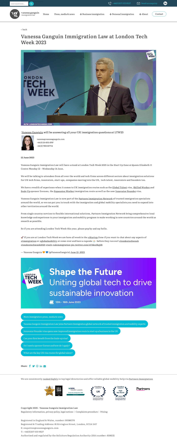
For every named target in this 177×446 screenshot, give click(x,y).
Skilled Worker (141, 187)
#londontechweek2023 (33, 244)
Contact (159, 13)
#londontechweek (129, 240)
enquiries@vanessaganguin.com (41, 427)
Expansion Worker (64, 191)
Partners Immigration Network (96, 198)
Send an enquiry (149, 3)
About (145, 13)
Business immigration (93, 13)
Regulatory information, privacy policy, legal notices (47, 411)
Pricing (103, 411)
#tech (49, 244)
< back (24, 29)
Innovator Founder (125, 191)
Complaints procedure (87, 411)
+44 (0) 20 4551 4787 (45, 142)
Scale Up (25, 191)
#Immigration (28, 240)
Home (46, 13)
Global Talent (119, 187)
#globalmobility (48, 240)
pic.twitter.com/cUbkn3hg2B (87, 244)
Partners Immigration (141, 378)
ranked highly (50, 378)
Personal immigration (123, 13)
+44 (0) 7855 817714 (45, 145)
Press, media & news (64, 13)
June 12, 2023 (78, 252)
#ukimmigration (61, 244)
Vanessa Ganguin (32, 132)
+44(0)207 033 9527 (122, 3)
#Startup (93, 237)
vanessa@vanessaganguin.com (51, 139)
